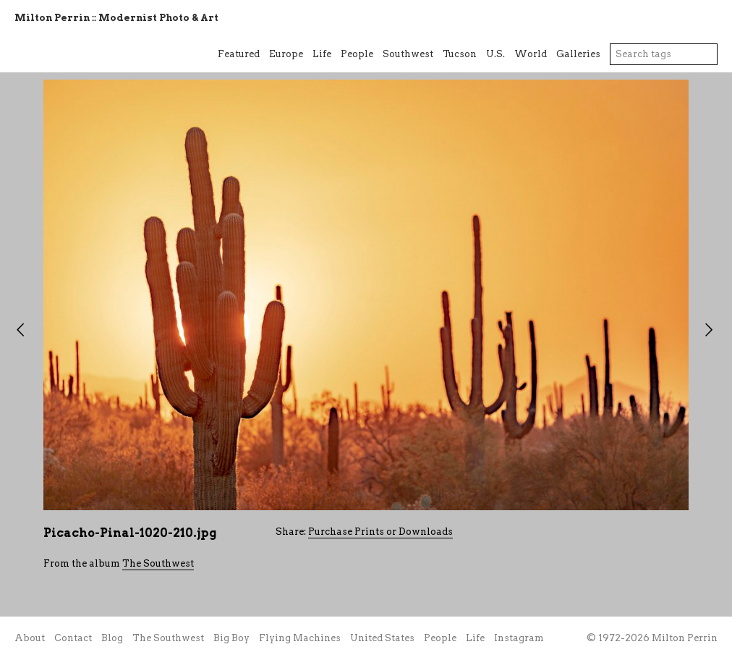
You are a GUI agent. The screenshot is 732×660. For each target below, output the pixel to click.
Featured (239, 53)
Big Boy (231, 637)
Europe (286, 53)
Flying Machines (300, 637)
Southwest (408, 53)
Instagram (519, 637)
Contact (73, 637)
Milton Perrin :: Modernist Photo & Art (116, 17)
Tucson (460, 53)
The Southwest (158, 563)
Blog (112, 637)
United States (382, 637)
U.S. (495, 53)
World (530, 53)
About (29, 637)
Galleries (578, 53)
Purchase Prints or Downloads (380, 531)
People (357, 53)
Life (321, 53)
